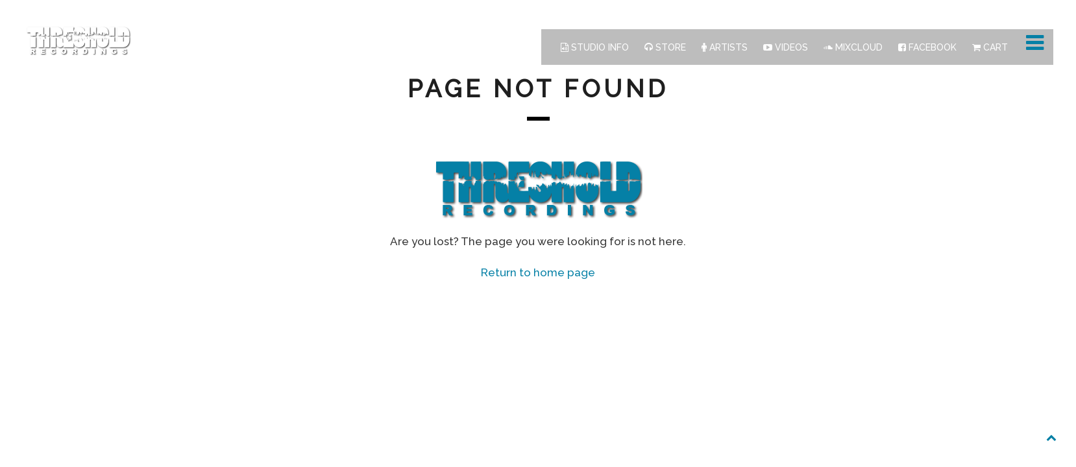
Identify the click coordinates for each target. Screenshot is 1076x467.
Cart (990, 47)
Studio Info (595, 47)
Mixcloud (853, 47)
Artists (725, 47)
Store (665, 47)
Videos (785, 47)
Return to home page (538, 272)
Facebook (927, 47)
